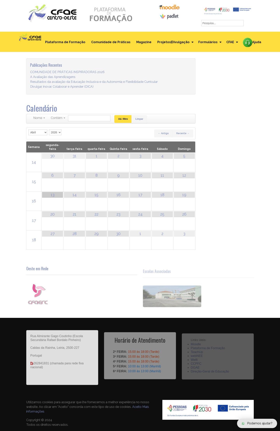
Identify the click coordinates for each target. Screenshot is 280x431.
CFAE (230, 42)
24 (140, 214)
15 (34, 181)
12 (184, 175)
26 (184, 214)
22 (96, 214)
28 (75, 233)
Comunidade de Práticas (110, 42)
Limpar (139, 119)
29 (96, 233)
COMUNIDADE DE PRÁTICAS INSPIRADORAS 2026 (67, 72)
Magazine (143, 42)
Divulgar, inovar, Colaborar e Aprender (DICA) (62, 87)
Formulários (208, 42)
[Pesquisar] (89, 118)
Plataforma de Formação (65, 42)
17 (140, 194)
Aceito (137, 407)
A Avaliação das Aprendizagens (52, 77)
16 (34, 201)
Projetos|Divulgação (173, 42)
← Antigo (163, 133)
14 (34, 162)
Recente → (182, 133)
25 (162, 214)
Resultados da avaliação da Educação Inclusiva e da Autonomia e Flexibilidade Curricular (94, 82)
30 (52, 156)
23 (118, 214)
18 (162, 194)
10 (140, 175)
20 (52, 214)
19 (184, 194)
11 (162, 175)
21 (74, 214)
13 (52, 194)
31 (74, 156)
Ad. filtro (123, 119)
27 (53, 233)
